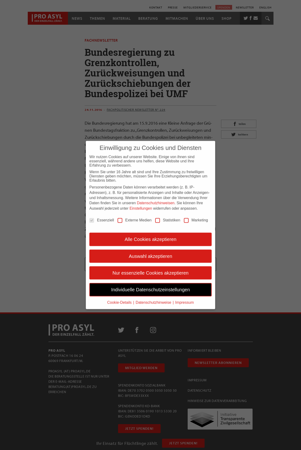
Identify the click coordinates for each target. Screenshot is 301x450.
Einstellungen (141, 205)
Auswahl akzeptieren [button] (150, 252)
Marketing (196, 217)
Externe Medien (134, 217)
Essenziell (101, 217)
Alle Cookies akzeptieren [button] (150, 236)
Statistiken (167, 217)
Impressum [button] (184, 299)
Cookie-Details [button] (120, 299)
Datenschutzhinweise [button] (154, 299)
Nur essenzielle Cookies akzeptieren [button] (150, 269)
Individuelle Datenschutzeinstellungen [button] (150, 286)
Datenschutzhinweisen (155, 200)
